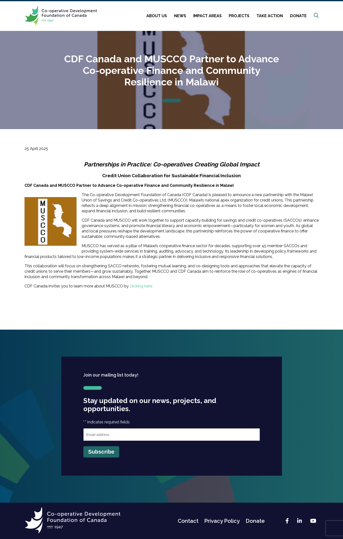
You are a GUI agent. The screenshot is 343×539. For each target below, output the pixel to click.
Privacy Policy (222, 521)
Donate (298, 15)
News (180, 15)
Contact (188, 521)
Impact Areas (207, 15)
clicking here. (141, 286)
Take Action (269, 15)
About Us (156, 15)
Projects (239, 15)
